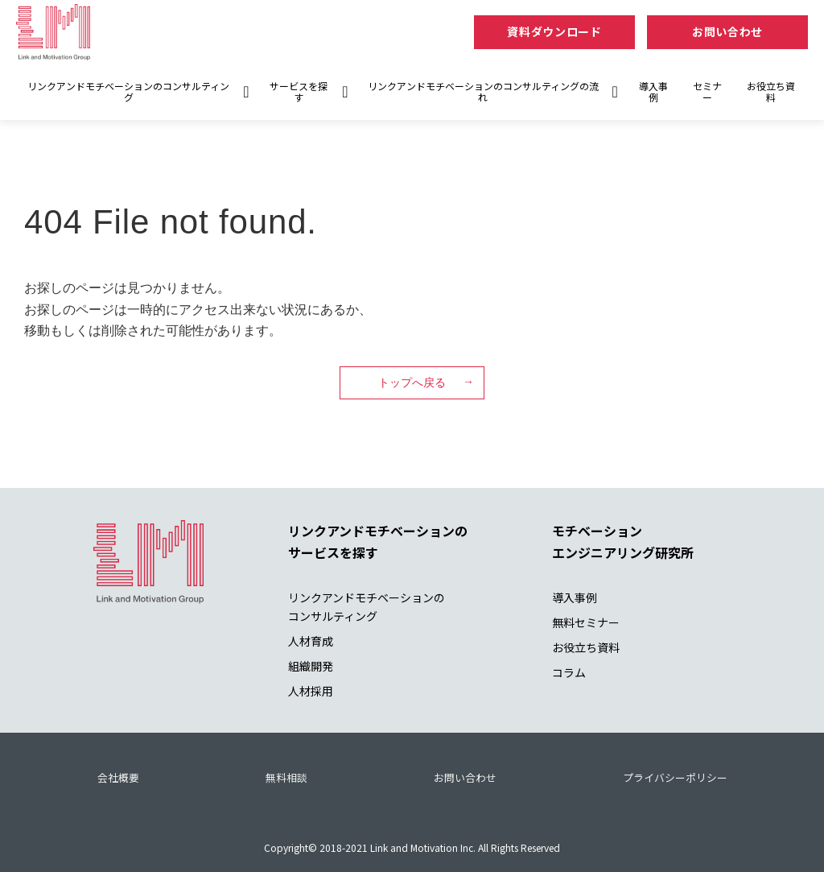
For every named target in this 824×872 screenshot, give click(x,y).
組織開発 (310, 666)
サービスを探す (299, 91)
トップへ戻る (412, 382)
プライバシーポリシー (675, 777)
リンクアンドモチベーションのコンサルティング (128, 91)
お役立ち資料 (771, 91)
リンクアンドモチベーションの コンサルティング (366, 606)
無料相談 (286, 777)
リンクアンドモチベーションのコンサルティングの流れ (483, 91)
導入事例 (653, 91)
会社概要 (118, 777)
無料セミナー (586, 622)
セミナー (707, 91)
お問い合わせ (727, 31)
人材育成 (310, 641)
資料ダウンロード (554, 31)
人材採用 (310, 691)
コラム (569, 672)
